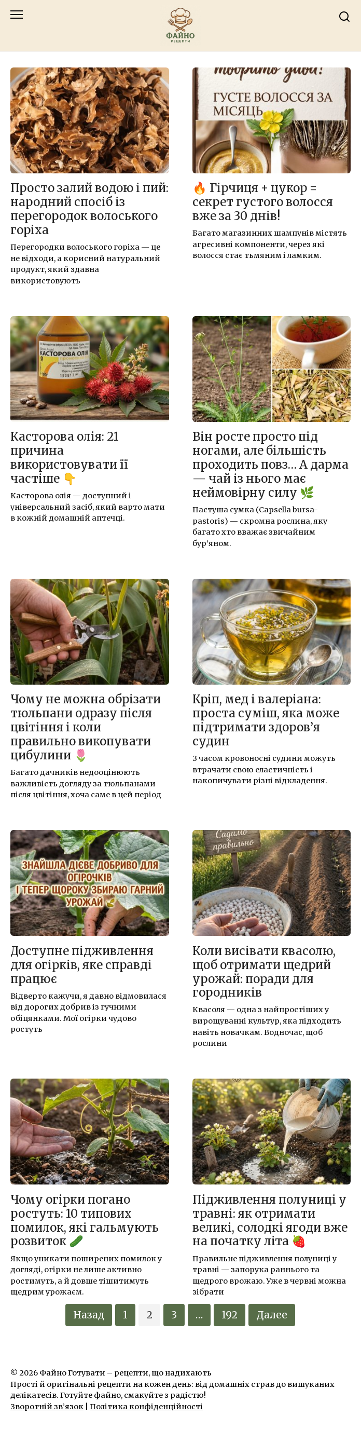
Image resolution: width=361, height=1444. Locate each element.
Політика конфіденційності (146, 1406)
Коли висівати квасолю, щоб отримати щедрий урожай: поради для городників (264, 972)
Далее (271, 1315)
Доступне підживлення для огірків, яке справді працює (82, 965)
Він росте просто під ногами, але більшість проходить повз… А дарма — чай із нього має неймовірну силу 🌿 (270, 465)
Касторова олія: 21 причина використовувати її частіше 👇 (69, 458)
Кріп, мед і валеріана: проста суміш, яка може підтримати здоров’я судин (265, 720)
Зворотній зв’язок (47, 1406)
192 (229, 1315)
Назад (88, 1315)
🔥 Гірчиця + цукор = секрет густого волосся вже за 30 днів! (262, 202)
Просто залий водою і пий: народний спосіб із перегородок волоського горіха (89, 209)
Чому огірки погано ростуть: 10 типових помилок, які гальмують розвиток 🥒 (84, 1220)
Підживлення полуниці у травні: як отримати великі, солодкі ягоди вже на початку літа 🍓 (270, 1220)
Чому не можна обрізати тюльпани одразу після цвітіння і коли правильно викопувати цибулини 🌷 (85, 727)
